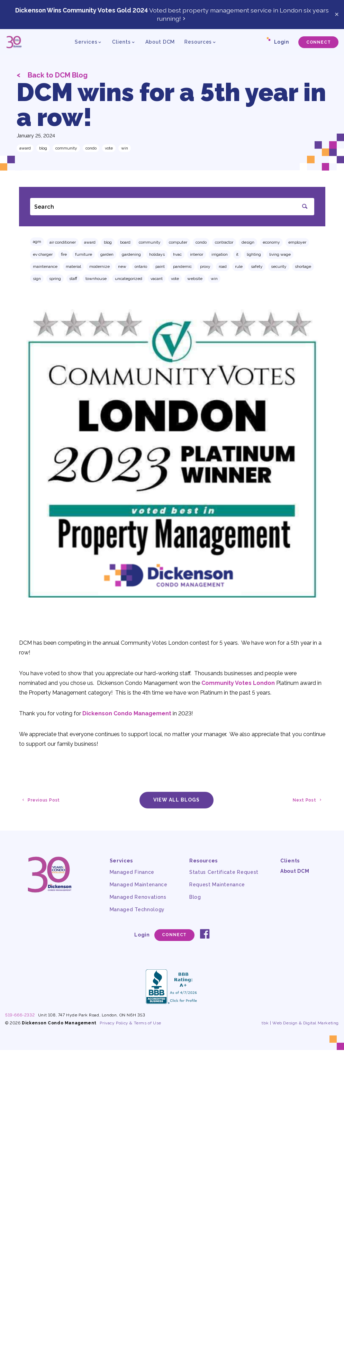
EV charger (43, 254)
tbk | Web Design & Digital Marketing (300, 1023)
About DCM (160, 42)
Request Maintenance (217, 884)
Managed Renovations (138, 897)
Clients (290, 860)
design (248, 242)
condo (91, 148)
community (66, 148)
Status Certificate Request (224, 872)
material (73, 266)
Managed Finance (132, 872)
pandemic (182, 266)
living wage (280, 254)
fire (64, 254)
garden (107, 254)
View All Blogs (176, 800)
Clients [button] (121, 42)
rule (239, 266)
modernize (99, 266)
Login (281, 42)
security (279, 266)
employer (297, 242)
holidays (157, 254)
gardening (131, 254)
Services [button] (86, 42)
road (223, 266)
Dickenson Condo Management (126, 713)
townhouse (96, 278)
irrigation (219, 254)
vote (109, 148)
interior (196, 254)
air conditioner (62, 242)
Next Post (308, 800)
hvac (177, 254)
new (122, 266)
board (125, 242)
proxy (205, 266)
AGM (37, 241)
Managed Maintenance (139, 884)
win (124, 148)
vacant (157, 278)
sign (37, 278)
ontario (141, 266)
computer (178, 242)
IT (237, 254)
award (25, 148)
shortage (303, 266)
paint (160, 266)
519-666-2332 (20, 1015)
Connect (318, 42)
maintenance (45, 266)
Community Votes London (238, 683)
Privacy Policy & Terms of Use (130, 1023)
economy (271, 242)
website (194, 278)
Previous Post (40, 800)
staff (73, 278)
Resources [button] (198, 42)
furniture (83, 254)
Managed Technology (137, 909)
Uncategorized (128, 278)
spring (55, 278)
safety (257, 266)
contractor (224, 242)
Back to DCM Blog (52, 75)
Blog (43, 148)
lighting (254, 254)
